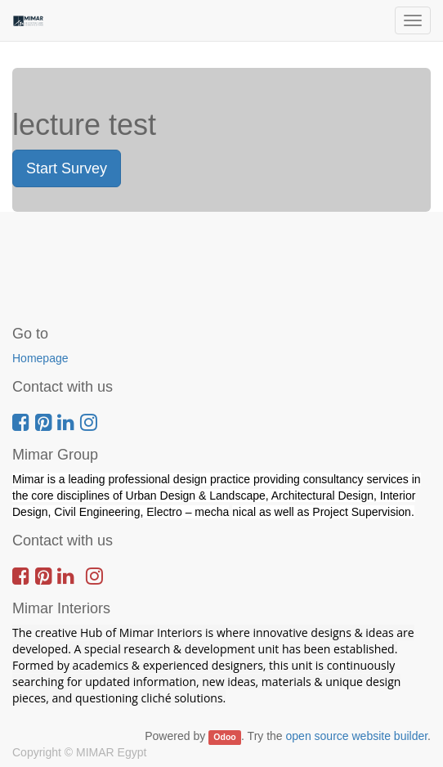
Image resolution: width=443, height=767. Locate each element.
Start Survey (66, 168)
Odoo (224, 737)
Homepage (40, 358)
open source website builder (357, 735)
